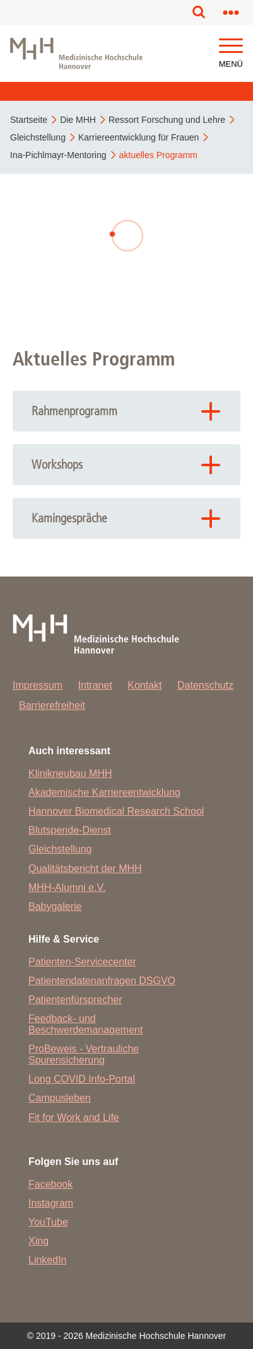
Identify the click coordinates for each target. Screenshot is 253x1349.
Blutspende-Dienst (69, 830)
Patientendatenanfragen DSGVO (101, 980)
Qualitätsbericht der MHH (85, 868)
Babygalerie (55, 906)
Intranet (95, 685)
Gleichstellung (60, 849)
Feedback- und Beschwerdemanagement (85, 1024)
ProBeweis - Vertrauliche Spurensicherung (83, 1054)
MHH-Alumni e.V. (66, 887)
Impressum (37, 685)
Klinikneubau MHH (70, 773)
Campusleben (59, 1098)
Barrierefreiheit (52, 705)
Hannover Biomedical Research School (116, 811)
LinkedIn (47, 1259)
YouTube (48, 1222)
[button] (231, 46)
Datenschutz (205, 685)
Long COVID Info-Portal (81, 1079)
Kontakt (144, 685)
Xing (38, 1241)
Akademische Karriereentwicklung (104, 792)
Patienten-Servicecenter (82, 961)
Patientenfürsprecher (75, 999)
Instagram (50, 1203)
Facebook (50, 1184)
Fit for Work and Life (73, 1117)
